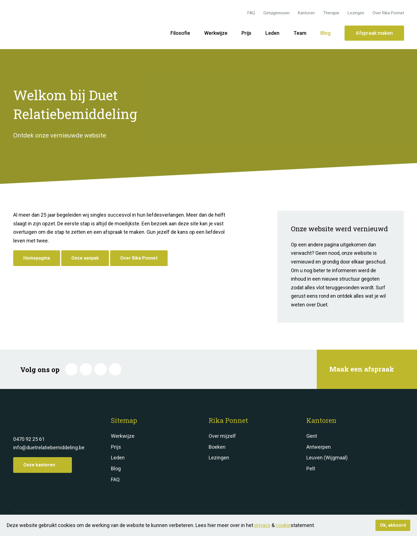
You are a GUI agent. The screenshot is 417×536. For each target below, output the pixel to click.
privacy (262, 525)
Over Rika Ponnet (388, 12)
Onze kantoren (42, 465)
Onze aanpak (85, 258)
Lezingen (356, 12)
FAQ (251, 12)
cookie (283, 525)
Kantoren (306, 12)
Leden (272, 33)
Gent (311, 436)
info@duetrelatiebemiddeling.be (49, 447)
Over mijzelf (222, 436)
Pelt (310, 468)
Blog (325, 33)
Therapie (331, 12)
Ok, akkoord (393, 525)
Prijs (246, 33)
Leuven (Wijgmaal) (327, 458)
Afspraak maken (374, 33)
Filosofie (180, 33)
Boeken (217, 447)
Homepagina (36, 258)
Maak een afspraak (366, 369)
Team (299, 33)
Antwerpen (318, 447)
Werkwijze (215, 33)
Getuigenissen (276, 12)
